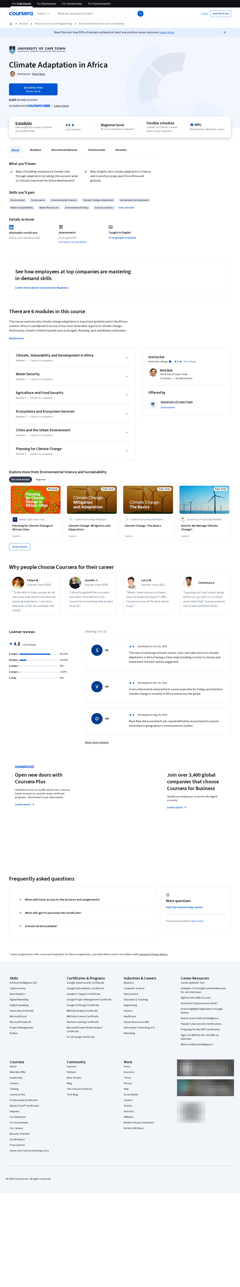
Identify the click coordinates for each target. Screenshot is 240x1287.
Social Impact (17, 1139)
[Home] (11, 23)
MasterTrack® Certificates (24, 1106)
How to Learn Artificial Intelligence (200, 1018)
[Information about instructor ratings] (170, 361)
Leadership (16, 1078)
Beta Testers (74, 1078)
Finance (128, 1011)
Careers (14, 1083)
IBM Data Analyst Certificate (82, 1011)
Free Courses (17, 1145)
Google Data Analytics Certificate (85, 988)
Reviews (121, 150)
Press (127, 1066)
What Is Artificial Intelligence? (197, 1044)
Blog (69, 1083)
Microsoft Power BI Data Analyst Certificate (84, 1029)
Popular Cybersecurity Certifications (201, 1024)
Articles (128, 1106)
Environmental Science (64, 200)
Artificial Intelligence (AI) (23, 983)
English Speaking (19, 1005)
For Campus (16, 1128)
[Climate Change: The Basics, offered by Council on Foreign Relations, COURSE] (148, 526)
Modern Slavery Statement (139, 1123)
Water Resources (49, 208)
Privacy (128, 1083)
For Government (19, 1123)
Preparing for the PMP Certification (200, 1029)
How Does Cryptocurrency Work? (199, 1003)
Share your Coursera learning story (29, 1151)
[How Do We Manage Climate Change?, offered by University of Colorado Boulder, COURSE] (204, 527)
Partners (71, 1072)
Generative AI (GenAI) (22, 1011)
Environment (18, 200)
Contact (128, 1100)
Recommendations (64, 150)
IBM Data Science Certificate (82, 1016)
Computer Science (134, 988)
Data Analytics (18, 994)
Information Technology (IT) (139, 1028)
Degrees (15, 1111)
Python (14, 1033)
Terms (127, 1078)
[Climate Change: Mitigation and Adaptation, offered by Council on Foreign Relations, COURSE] (91, 527)
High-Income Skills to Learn (196, 998)
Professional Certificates (24, 1100)
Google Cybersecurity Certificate (85, 983)
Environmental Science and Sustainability (102, 24)
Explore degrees (104, 801)
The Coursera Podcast (79, 1089)
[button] (204, 14)
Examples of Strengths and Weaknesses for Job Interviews (203, 990)
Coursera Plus (17, 1094)
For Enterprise (18, 1117)
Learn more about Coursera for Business (41, 288)
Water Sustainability (22, 208)
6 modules (23, 123)
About (15, 150)
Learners (72, 1066)
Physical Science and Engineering (53, 24)
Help (126, 1089)
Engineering (130, 1005)
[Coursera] (21, 14)
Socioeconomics (104, 208)
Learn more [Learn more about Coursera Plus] (25, 804)
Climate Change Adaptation (98, 200)
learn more (197, 921)
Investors (129, 1072)
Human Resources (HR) (136, 1022)
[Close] (224, 32)
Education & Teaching (136, 1000)
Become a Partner (20, 1134)
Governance (38, 200)
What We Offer (18, 1072)
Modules (35, 150)
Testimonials (96, 150)
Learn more (166, 32)
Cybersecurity (18, 988)
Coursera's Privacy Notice (153, 954)
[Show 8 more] (19, 546)
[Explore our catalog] (44, 13)
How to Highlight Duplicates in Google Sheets (202, 1011)
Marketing (129, 1033)
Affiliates (129, 1117)
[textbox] (100, 14)
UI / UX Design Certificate (80, 1037)
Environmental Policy (76, 208)
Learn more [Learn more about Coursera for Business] (177, 807)
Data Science (131, 994)
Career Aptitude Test (193, 983)
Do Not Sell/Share (133, 1128)
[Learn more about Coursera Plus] (61, 106)
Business (129, 983)
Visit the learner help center (184, 907)
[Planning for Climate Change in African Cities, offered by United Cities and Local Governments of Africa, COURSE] (35, 527)
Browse (24, 24)
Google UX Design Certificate (83, 1005)
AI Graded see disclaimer (73, 242)
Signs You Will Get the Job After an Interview (200, 1037)
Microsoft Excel (18, 1016)
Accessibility (131, 1094)
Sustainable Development (134, 200)
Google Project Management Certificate (89, 1000)
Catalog (14, 1089)
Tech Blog (72, 1094)
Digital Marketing (19, 1000)
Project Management (21, 1028)
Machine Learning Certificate (83, 1022)
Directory (129, 1111)
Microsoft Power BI (20, 1022)
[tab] (20, 480)
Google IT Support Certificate (83, 994)
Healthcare (130, 1016)
